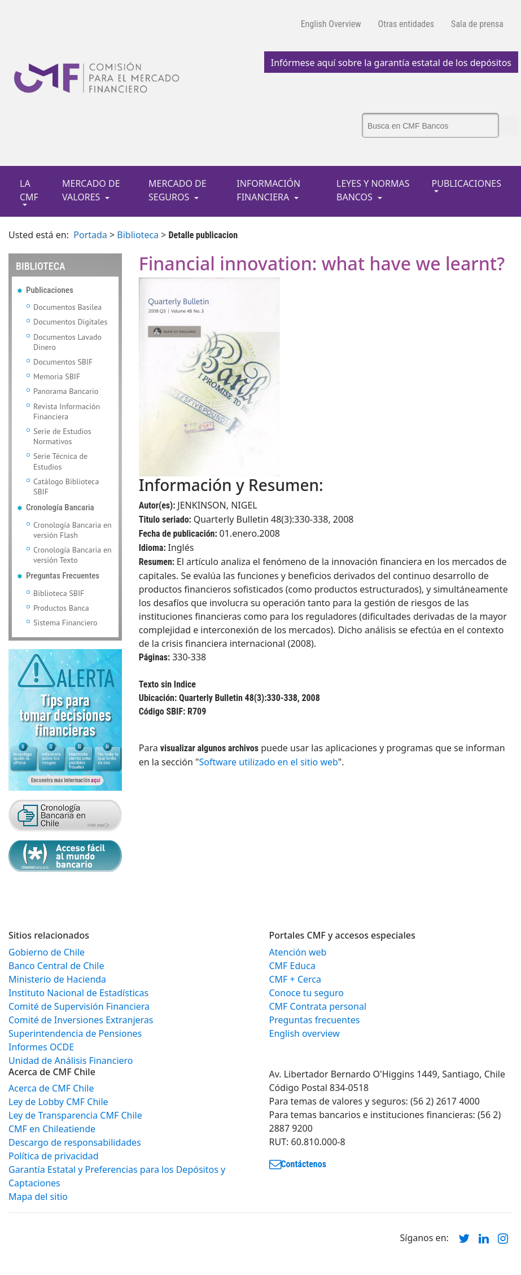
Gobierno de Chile (46, 952)
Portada (90, 235)
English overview (304, 1033)
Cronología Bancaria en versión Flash (72, 530)
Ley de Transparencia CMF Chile (75, 1115)
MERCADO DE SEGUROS (177, 190)
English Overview (331, 24)
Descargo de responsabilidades (74, 1142)
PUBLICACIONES (466, 183)
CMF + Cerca (295, 979)
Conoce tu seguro (306, 993)
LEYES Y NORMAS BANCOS (373, 190)
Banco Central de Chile (56, 965)
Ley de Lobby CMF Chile (58, 1102)
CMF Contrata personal (318, 1006)
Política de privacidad (53, 1156)
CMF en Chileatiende (51, 1129)
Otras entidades (406, 24)
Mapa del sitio (38, 1196)
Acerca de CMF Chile (51, 1088)
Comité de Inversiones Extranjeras (81, 1020)
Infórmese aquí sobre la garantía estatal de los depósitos (391, 62)
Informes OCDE (41, 1047)
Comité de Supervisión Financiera (79, 1006)
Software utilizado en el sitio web (268, 762)
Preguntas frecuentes (314, 1020)
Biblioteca (138, 235)
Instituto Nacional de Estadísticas (78, 993)
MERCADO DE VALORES (91, 190)
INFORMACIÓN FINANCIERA (268, 190)
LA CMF (29, 190)
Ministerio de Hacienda (57, 979)
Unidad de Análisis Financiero (70, 1060)
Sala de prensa (477, 24)
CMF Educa (292, 965)
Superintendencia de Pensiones (75, 1033)
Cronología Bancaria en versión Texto (72, 555)
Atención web (298, 952)
